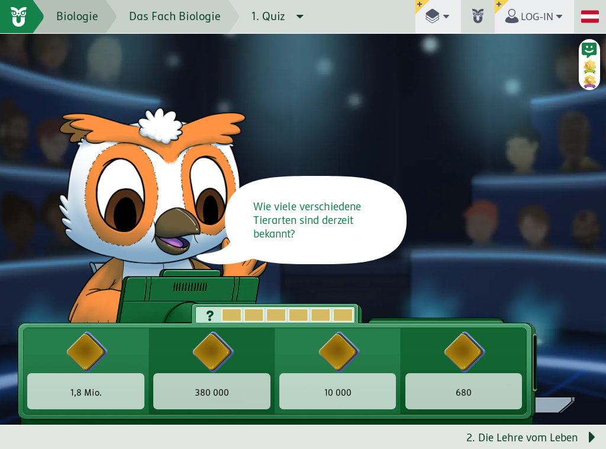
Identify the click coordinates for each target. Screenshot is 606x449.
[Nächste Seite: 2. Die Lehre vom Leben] (454, 437)
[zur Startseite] (22, 16)
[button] (438, 16)
